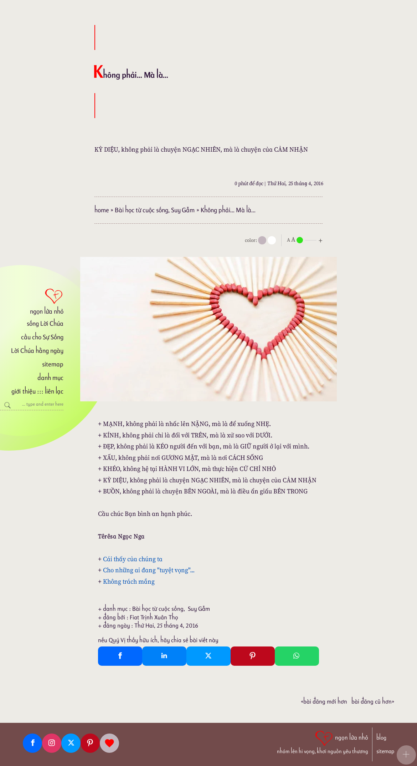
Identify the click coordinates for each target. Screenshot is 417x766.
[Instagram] (51, 743)
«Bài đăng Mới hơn (324, 701)
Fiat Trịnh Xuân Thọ (154, 617)
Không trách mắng (129, 581)
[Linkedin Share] (164, 656)
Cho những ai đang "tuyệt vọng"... (149, 569)
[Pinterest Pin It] (253, 656)
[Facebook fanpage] (32, 743)
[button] (406, 755)
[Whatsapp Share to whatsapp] (297, 656)
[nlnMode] (306, 239)
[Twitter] (71, 743)
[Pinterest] (90, 743)
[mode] (262, 240)
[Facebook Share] (120, 656)
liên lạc (54, 391)
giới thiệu (23, 391)
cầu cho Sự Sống (42, 337)
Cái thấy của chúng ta (133, 558)
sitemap (52, 364)
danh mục (50, 377)
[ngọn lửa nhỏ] (31, 300)
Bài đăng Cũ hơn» (372, 701)
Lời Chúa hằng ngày (37, 350)
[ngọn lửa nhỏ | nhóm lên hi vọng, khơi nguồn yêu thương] (322, 741)
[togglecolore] (272, 240)
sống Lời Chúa (45, 323)
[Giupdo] (109, 743)
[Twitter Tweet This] (208, 656)
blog (381, 737)
